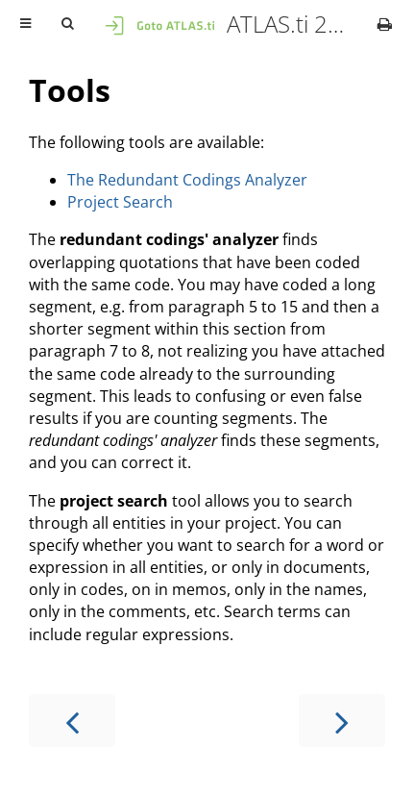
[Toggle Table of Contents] (25, 24)
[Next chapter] (342, 720)
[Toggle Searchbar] (67, 24)
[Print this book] (385, 24)
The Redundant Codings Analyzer (187, 179)
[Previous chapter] (72, 720)
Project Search (120, 201)
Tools (69, 90)
